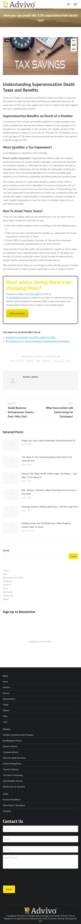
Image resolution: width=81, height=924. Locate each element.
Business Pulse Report (11, 799)
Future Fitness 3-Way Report (14, 805)
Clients (5, 704)
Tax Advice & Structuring (13, 775)
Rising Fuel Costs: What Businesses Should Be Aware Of (48, 440)
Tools (5, 722)
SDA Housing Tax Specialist (14, 786)
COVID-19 (7, 585)
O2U (40, 921)
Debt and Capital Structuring (14, 758)
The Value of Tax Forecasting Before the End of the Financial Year (46, 459)
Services (6, 693)
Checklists (7, 811)
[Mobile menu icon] (75, 4)
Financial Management (12, 763)
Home (5, 681)
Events (5, 588)
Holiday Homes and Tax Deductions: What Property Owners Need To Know (46, 525)
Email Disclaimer (50, 918)
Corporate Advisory (10, 752)
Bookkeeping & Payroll (12, 740)
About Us (6, 687)
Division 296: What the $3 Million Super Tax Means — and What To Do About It (49, 475)
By (39, 356)
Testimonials (8, 595)
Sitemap (61, 918)
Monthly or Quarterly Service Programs (18, 735)
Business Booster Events (13, 577)
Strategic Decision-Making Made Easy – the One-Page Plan (49, 506)
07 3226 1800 (33, 293)
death (38, 361)
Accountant (20, 361)
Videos (5, 599)
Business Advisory (10, 746)
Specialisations (9, 699)
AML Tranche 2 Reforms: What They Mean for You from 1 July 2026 (49, 492)
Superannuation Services (13, 781)
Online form (34, 641)
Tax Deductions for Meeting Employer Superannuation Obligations (37, 341)
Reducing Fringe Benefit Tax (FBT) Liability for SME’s (31, 337)
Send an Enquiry (17, 313)
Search (6, 550)
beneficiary (30, 361)
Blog (7, 40)
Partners (6, 710)
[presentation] (24, 876)
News (5, 716)
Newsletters (8, 592)
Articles (6, 570)
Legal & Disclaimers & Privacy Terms (59, 916)
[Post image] (11, 445)
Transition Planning (10, 769)
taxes (68, 361)
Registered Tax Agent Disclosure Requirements (23, 918)
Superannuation (58, 361)
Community (7, 581)
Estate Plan (46, 361)
